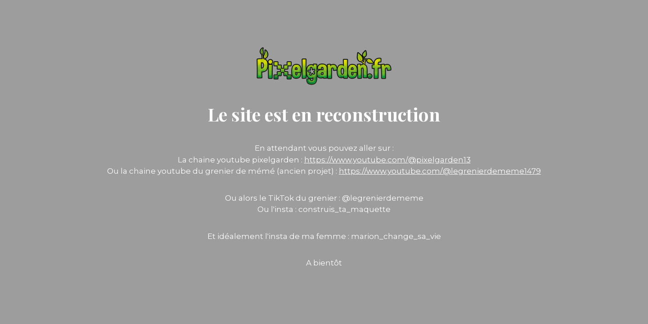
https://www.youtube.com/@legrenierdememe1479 (440, 171)
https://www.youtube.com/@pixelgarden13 (387, 159)
